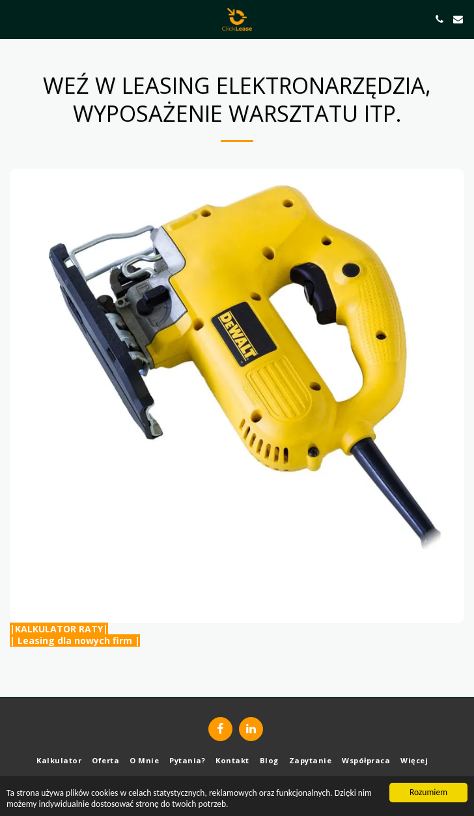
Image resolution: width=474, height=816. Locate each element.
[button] (14, 18)
